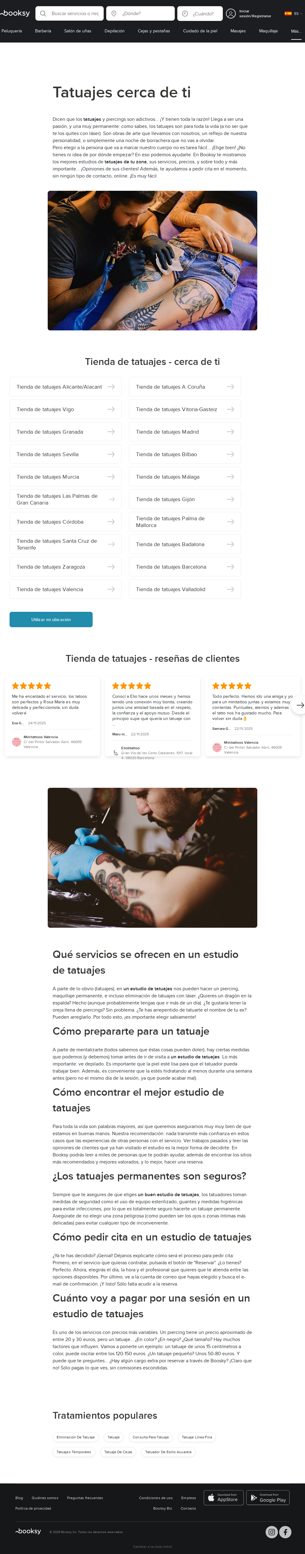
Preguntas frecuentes (85, 1497)
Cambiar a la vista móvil (152, 1546)
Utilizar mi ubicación (51, 619)
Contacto (188, 1508)
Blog (19, 1497)
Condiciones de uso (156, 1497)
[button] (69, 13)
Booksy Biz (162, 1508)
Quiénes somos (45, 1497)
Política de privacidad (33, 1508)
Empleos (188, 1497)
